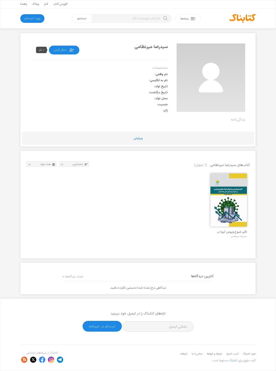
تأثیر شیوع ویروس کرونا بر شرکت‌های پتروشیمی (232, 232)
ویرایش (138, 138)
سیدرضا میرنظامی (239, 236)
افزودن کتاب (60, 4)
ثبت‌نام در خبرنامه (102, 326)
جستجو (81, 18)
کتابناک (233, 360)
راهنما (23, 4)
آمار (46, 4)
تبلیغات (183, 354)
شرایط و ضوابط (214, 354)
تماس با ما (197, 354)
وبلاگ (35, 4)
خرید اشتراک (249, 354)
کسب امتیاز (232, 354)
